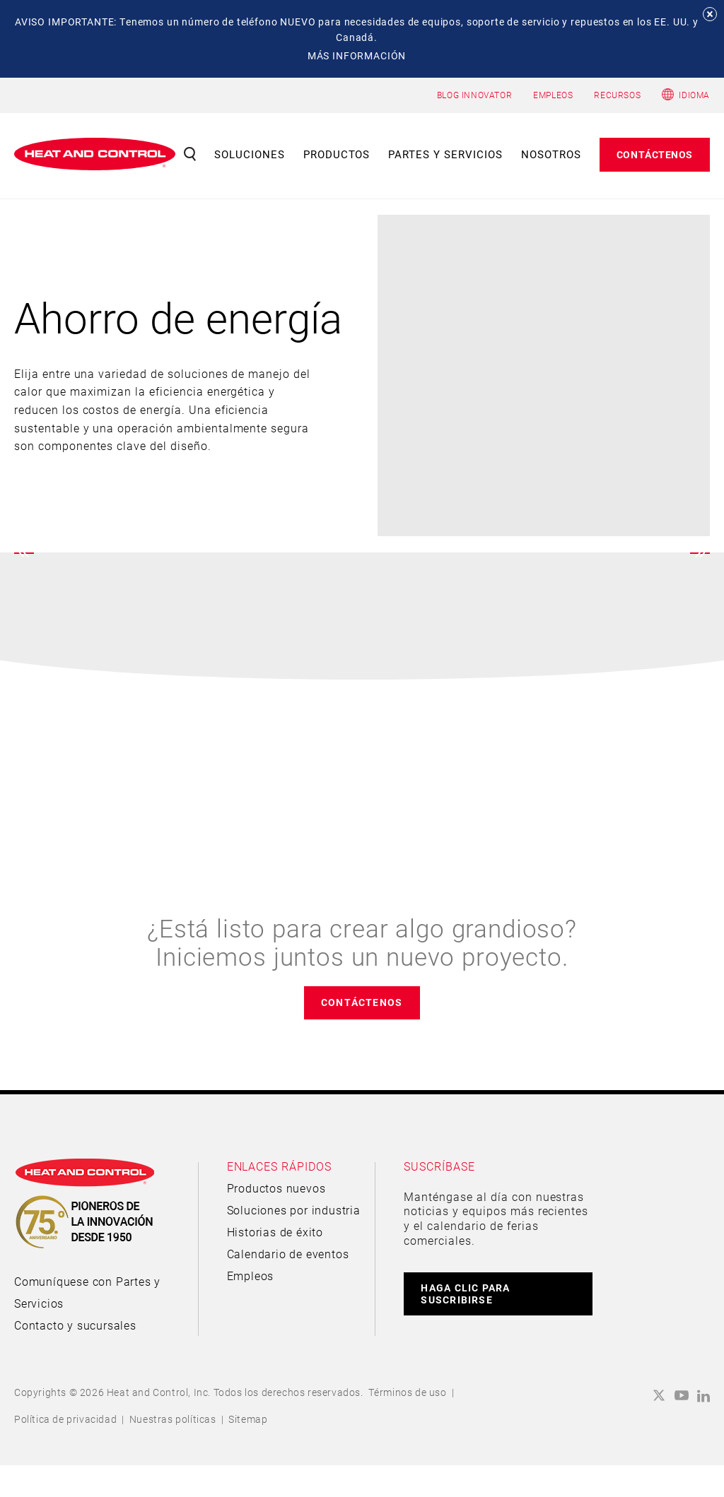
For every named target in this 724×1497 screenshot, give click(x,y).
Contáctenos (655, 154)
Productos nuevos (276, 1188)
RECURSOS (617, 94)
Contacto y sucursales (75, 1325)
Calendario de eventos (288, 1253)
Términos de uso (407, 1392)
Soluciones (249, 154)
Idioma (694, 94)
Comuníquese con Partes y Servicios (87, 1292)
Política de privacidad (65, 1419)
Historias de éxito (275, 1231)
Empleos (250, 1275)
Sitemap (247, 1419)
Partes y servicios (445, 154)
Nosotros (551, 154)
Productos (336, 154)
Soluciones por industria (294, 1209)
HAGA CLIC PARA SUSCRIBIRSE (465, 1293)
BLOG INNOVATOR (474, 94)
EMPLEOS (553, 94)
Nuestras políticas (172, 1419)
